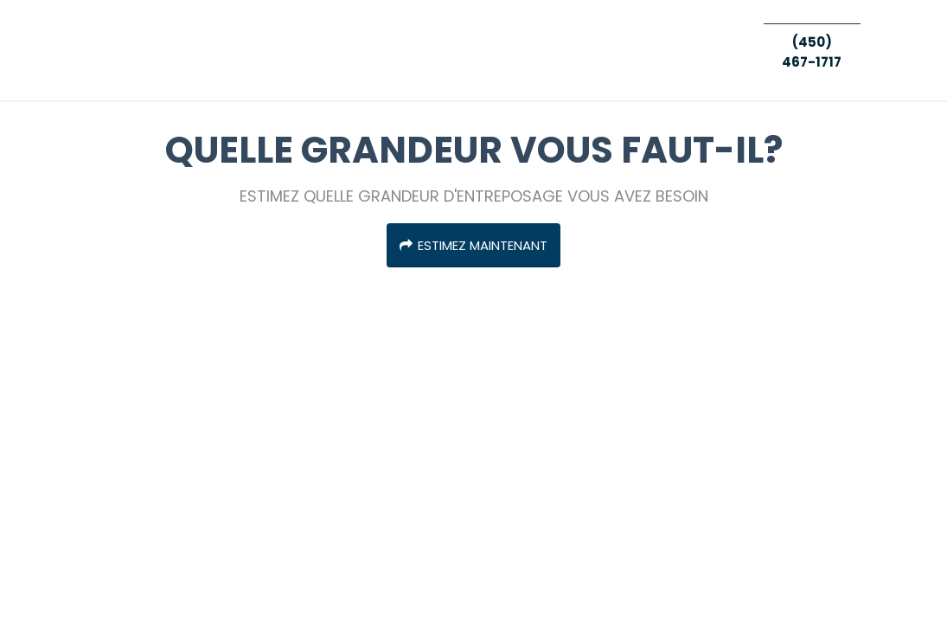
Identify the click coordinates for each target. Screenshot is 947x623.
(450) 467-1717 (811, 52)
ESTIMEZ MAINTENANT (473, 245)
